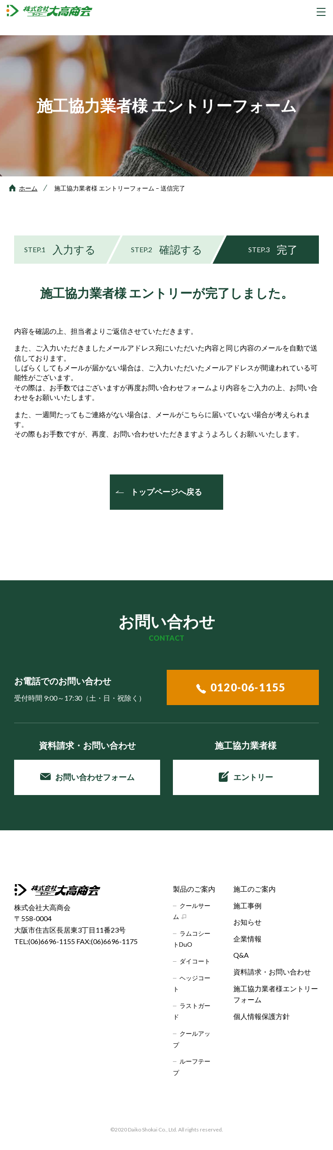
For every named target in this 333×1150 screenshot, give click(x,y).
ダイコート (195, 961)
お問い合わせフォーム (87, 777)
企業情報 (247, 938)
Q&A (241, 955)
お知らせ (247, 922)
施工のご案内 (254, 889)
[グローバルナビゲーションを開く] (321, 12)
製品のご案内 (194, 889)
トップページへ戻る (166, 492)
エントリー (246, 776)
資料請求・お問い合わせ (272, 971)
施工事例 (247, 905)
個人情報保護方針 (261, 1016)
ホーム (28, 188)
